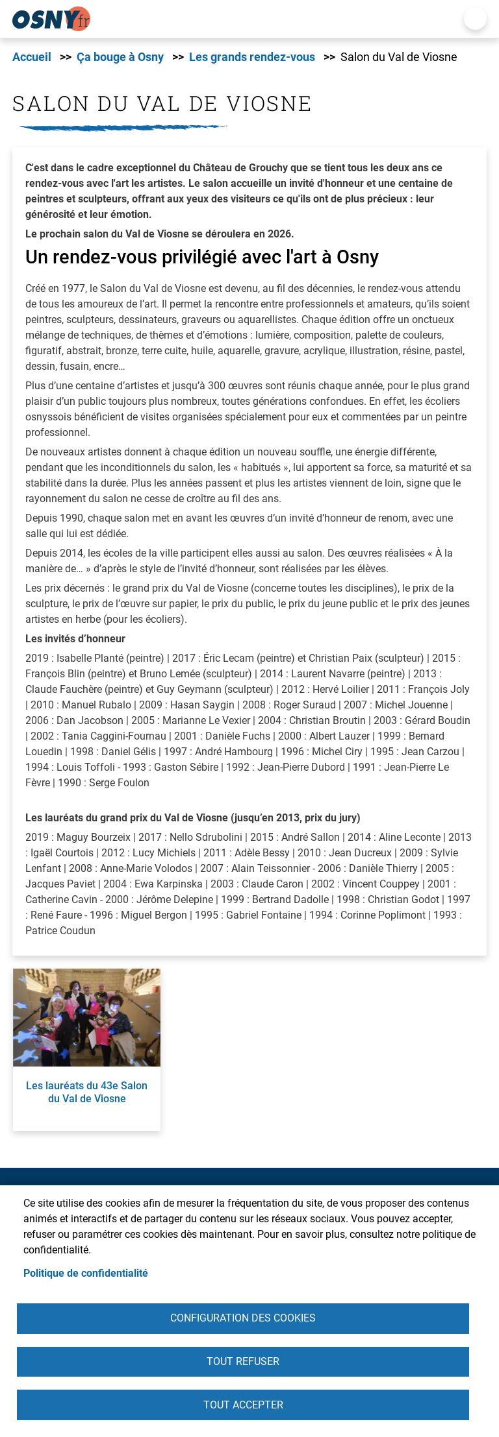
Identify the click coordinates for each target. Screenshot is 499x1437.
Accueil (31, 57)
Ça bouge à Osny (120, 57)
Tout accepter (243, 1404)
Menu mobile (475, 18)
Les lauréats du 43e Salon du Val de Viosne (86, 1092)
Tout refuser (243, 1360)
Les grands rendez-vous (252, 57)
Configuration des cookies (243, 1316)
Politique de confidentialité (85, 1270)
